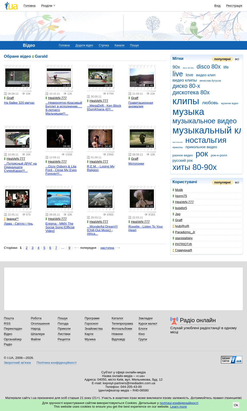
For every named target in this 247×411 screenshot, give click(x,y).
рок (202, 153)
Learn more (178, 406)
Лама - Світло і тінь (18, 223)
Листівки (64, 334)
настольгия (177, 142)
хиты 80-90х (194, 167)
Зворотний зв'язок (17, 362)
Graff (177, 220)
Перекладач (13, 328)
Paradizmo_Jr (183, 232)
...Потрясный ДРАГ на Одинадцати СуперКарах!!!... (20, 167)
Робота (36, 318)
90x (176, 67)
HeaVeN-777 (183, 202)
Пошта (9, 318)
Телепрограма (122, 323)
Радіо (8, 344)
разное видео (182, 155)
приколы (177, 147)
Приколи (64, 328)
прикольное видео (201, 147)
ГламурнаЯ (182, 250)
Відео (8, 334)
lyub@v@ (180, 226)
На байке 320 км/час (19, 102)
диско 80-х (186, 86)
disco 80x (208, 66)
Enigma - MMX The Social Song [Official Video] (59, 227)
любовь (210, 102)
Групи (142, 339)
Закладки (145, 318)
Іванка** (11, 219)
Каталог (118, 318)
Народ (36, 328)
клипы (185, 101)
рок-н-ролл (219, 155)
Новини (117, 334)
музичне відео (229, 103)
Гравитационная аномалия (140, 104)
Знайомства (94, 328)
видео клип (205, 75)
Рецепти (64, 339)
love (189, 75)
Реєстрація (234, 5)
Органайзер (12, 339)
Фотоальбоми (122, 328)
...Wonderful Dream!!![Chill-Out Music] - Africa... (102, 230)
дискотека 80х (191, 92)
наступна (107, 248)
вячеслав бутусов (210, 80)
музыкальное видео (204, 121)
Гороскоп (91, 323)
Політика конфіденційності (56, 362)
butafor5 (179, 208)
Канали (119, 45)
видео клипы (184, 80)
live (177, 74)
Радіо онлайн (198, 320)
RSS (7, 323)
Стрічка (104, 45)
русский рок (182, 160)
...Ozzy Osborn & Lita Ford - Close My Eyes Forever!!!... (60, 170)
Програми (92, 318)
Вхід (217, 5)
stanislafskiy (182, 238)
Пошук (134, 45)
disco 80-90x (188, 68)
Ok (236, 405)
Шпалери (38, 334)
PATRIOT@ (182, 244)
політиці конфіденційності (179, 403)
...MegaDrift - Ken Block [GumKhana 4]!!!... (104, 107)
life (226, 67)
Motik (177, 190)
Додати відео (84, 45)
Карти (89, 334)
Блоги (142, 328)
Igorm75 (179, 196)
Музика (90, 339)
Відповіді (118, 339)
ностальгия (205, 140)
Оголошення (40, 323)
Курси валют (147, 323)
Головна (29, 5)
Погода (63, 323)
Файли (36, 339)
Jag (176, 214)
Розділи (46, 5)
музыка (188, 111)
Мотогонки (136, 163)
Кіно (141, 334)
